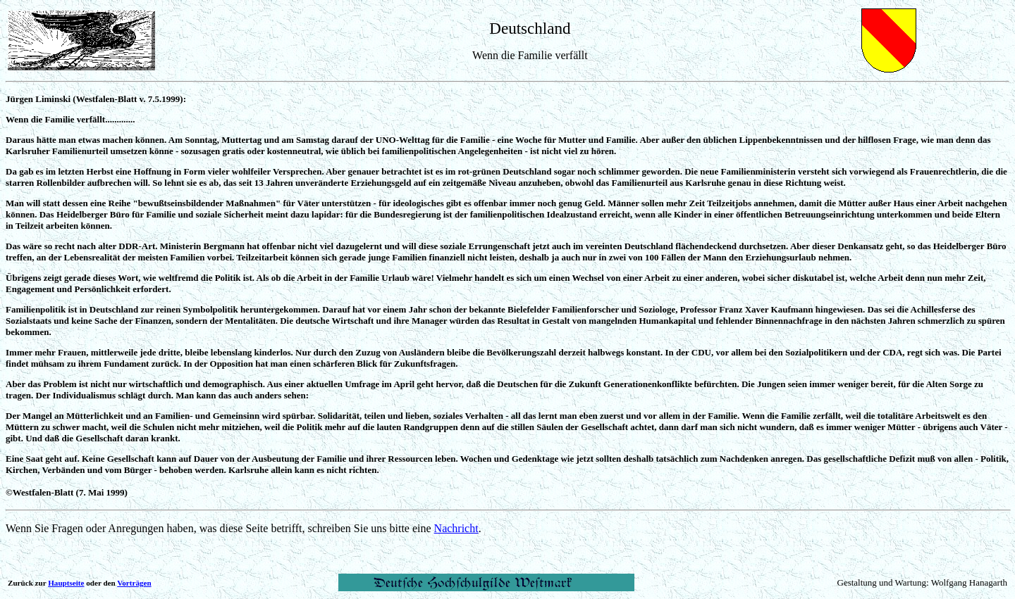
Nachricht (456, 528)
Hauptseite (66, 583)
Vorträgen (134, 583)
